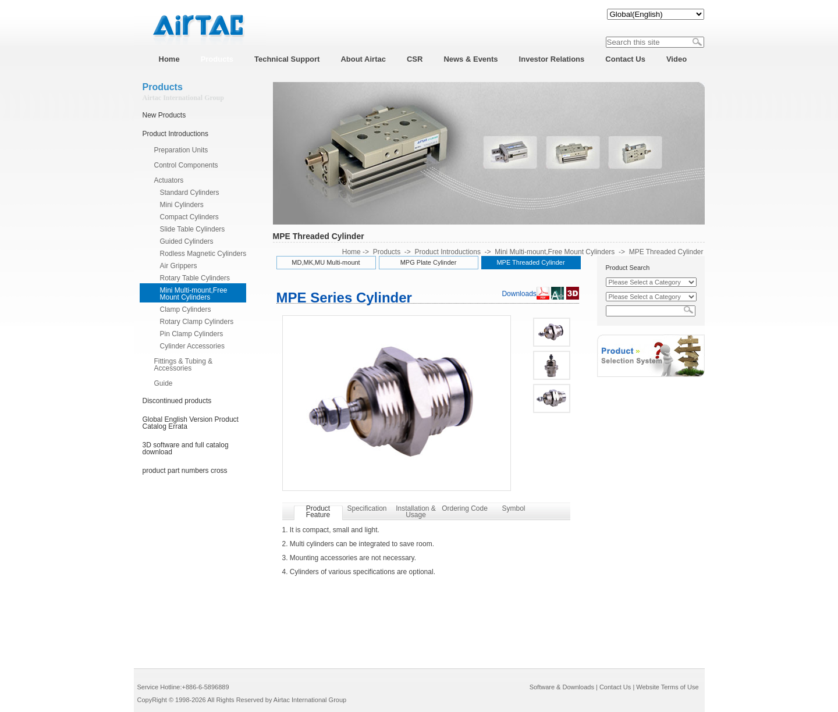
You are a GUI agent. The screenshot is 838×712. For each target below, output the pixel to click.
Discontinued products (177, 401)
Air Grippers (178, 266)
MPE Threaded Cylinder (666, 252)
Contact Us (615, 686)
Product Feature (318, 511)
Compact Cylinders (189, 217)
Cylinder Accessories (192, 346)
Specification (366, 508)
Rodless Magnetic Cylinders (203, 254)
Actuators (169, 180)
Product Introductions (175, 134)
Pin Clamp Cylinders (191, 334)
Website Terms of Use (667, 686)
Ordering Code (465, 508)
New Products (164, 115)
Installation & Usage (416, 511)
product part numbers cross (185, 471)
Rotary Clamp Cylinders (197, 322)
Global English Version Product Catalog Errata (191, 422)
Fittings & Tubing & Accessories (183, 364)
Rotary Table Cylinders (195, 278)
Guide (163, 383)
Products (386, 252)
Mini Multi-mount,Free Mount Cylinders (194, 293)
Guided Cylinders (187, 241)
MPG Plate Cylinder (428, 262)
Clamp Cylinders (185, 309)
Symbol (513, 508)
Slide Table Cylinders (192, 229)
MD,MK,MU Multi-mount (326, 262)
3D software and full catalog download (186, 448)
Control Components (186, 165)
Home (351, 252)
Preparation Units (181, 150)
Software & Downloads (562, 686)
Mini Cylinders (182, 205)
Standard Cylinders (189, 192)
